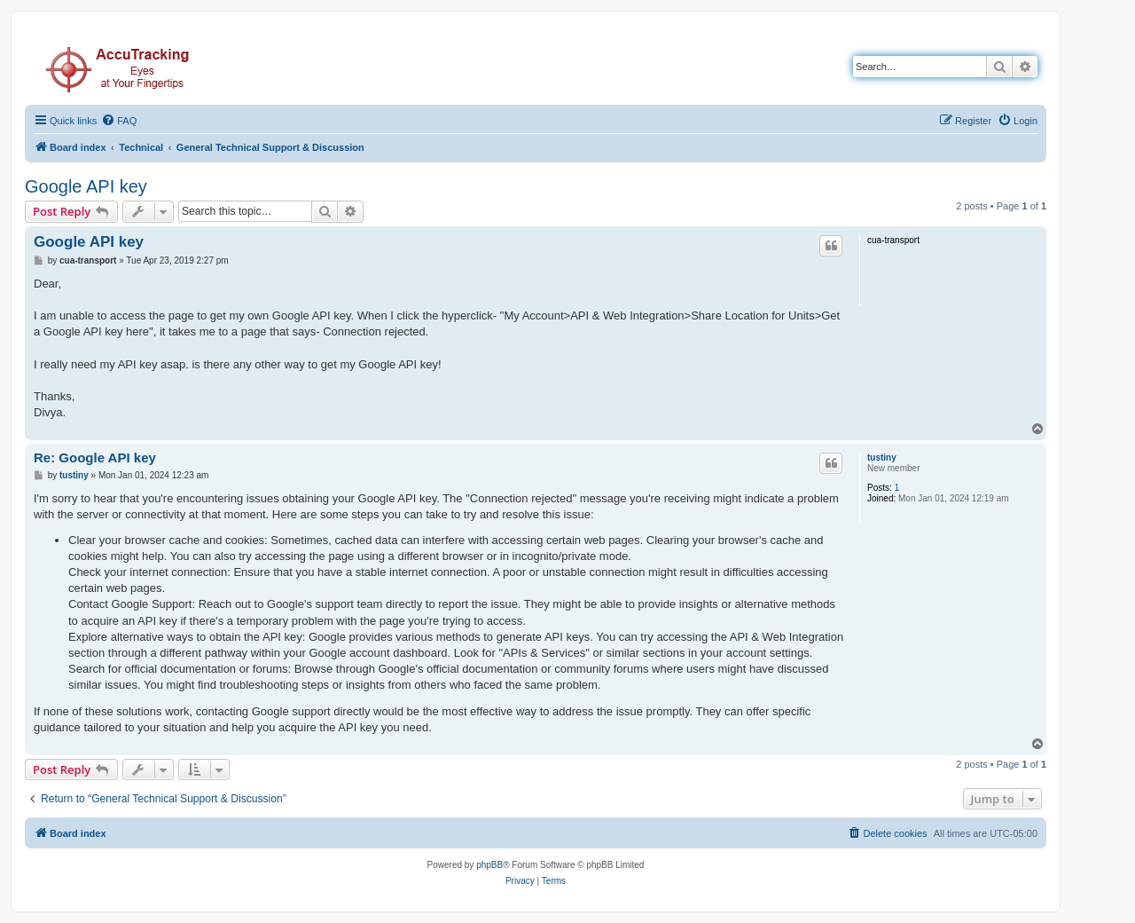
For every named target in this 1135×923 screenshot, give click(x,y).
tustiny (881, 457)
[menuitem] (119, 120)
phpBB (489, 865)
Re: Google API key (95, 457)
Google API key (86, 186)
